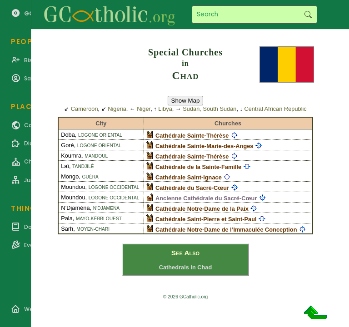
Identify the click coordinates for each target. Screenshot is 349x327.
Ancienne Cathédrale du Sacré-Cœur (206, 198)
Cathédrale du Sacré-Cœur (192, 187)
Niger (143, 108)
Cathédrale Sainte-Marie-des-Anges (204, 146)
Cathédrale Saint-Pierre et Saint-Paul (206, 219)
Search (308, 14)
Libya (165, 108)
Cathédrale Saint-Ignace (188, 177)
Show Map (185, 100)
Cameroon (84, 108)
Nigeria (117, 108)
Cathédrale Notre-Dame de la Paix (202, 208)
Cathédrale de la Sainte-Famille (198, 167)
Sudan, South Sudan (209, 108)
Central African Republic (275, 108)
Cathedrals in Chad (185, 267)
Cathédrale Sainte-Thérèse (192, 135)
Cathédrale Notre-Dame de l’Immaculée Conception (226, 229)
